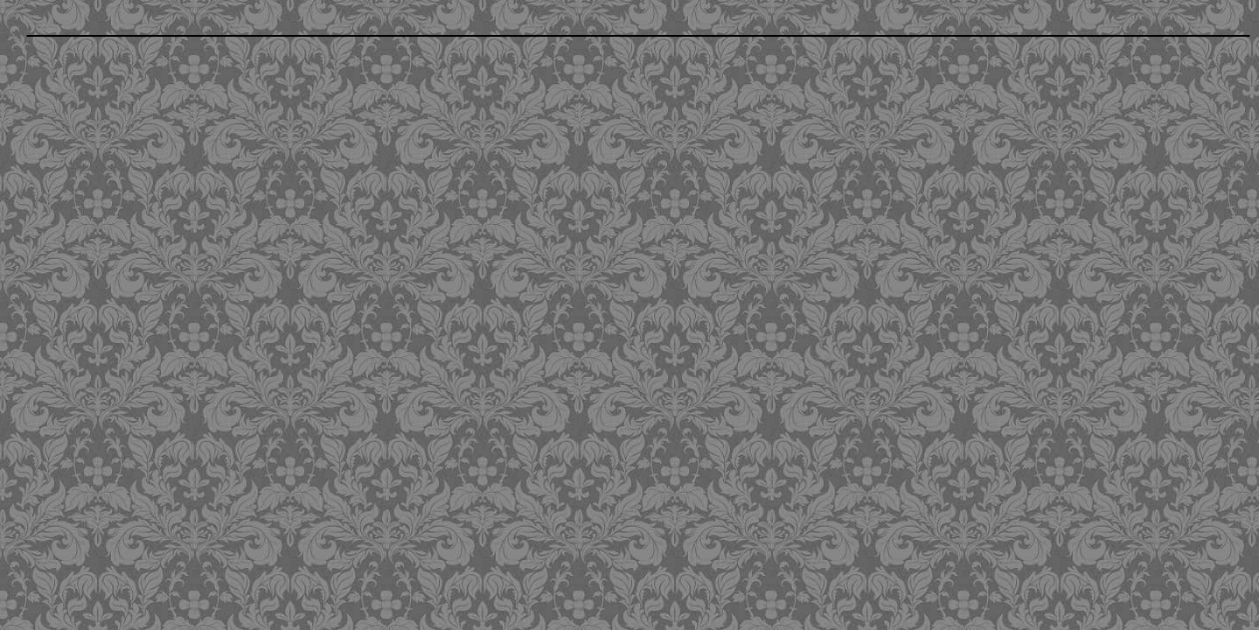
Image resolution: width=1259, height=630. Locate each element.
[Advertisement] (509, 170)
